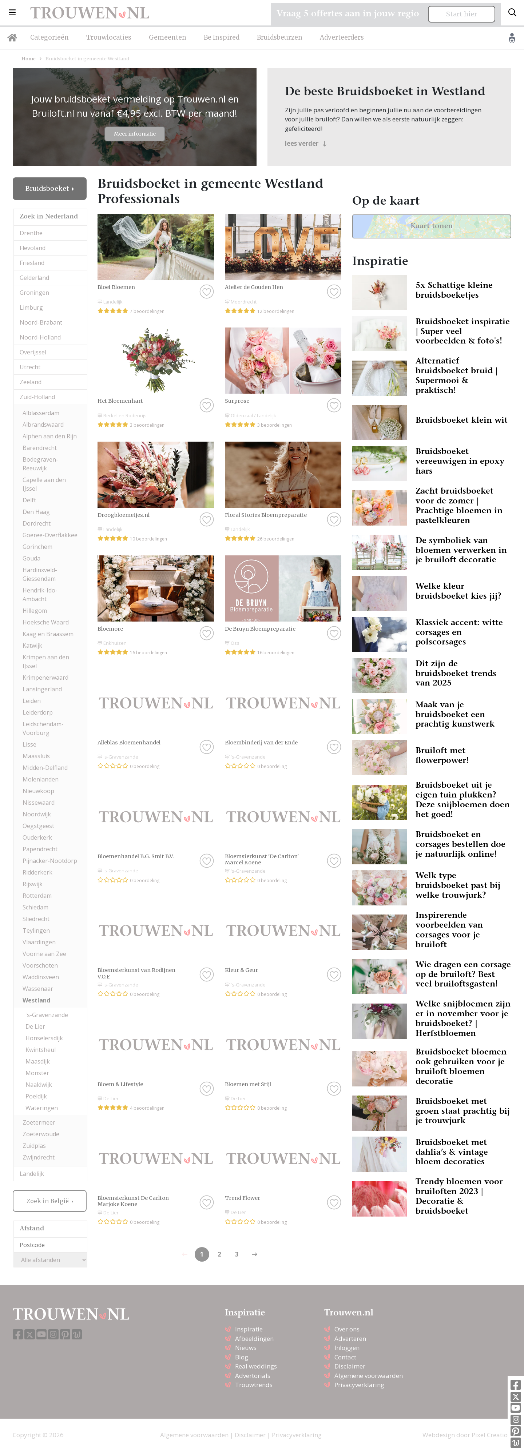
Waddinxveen (41, 977)
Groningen (34, 293)
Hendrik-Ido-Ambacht (40, 594)
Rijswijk (33, 884)
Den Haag (36, 512)
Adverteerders (342, 37)
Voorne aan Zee (44, 954)
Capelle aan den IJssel (44, 484)
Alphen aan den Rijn (50, 436)
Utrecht (30, 367)
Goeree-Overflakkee (50, 535)
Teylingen (36, 930)
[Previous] (254, 1254)
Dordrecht (37, 523)
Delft (29, 500)
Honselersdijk (44, 1038)
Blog (241, 1357)
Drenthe (31, 233)
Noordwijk (37, 814)
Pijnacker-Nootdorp (50, 861)
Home (28, 58)
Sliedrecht (36, 919)
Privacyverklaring (359, 1384)
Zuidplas (34, 1146)
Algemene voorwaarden (368, 1375)
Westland (36, 1000)
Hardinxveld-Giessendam (40, 574)
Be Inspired (221, 37)
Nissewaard (39, 803)
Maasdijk (37, 1061)
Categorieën (49, 37)
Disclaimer (349, 1366)
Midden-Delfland (45, 768)
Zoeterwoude (41, 1134)
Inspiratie (249, 1329)
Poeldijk (36, 1096)
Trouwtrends (254, 1384)
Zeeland (30, 382)
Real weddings (256, 1366)
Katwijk (32, 646)
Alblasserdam (41, 413)
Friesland (32, 263)
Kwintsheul (40, 1050)
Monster (37, 1073)
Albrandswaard (43, 425)
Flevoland (32, 248)
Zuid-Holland (37, 397)
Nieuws (246, 1347)
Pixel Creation (491, 1435)
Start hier (461, 14)
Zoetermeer (39, 1122)
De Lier (35, 1026)
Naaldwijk (38, 1085)
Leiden (32, 701)
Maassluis (36, 756)
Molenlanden (41, 779)
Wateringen (41, 1108)
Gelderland (34, 278)
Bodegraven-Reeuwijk (40, 463)
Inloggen (347, 1347)
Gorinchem (37, 547)
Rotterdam (37, 896)
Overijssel (33, 352)
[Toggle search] (512, 13)
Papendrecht (40, 849)
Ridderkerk (37, 872)
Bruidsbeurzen (279, 37)
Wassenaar (38, 989)
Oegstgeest (38, 826)
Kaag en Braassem (48, 634)
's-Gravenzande (46, 1015)
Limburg (31, 307)
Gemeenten (167, 37)
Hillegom (35, 611)
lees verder (306, 143)
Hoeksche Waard (46, 622)
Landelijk (32, 1174)
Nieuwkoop (38, 791)
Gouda (31, 558)
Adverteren (350, 1338)
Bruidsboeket (48, 189)
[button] (12, 13)
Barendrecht (40, 448)
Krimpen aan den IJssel (46, 661)
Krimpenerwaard (45, 678)
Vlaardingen (39, 942)
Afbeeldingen (254, 1338)
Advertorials (252, 1375)
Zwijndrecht (39, 1157)
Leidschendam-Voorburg (43, 728)
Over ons (347, 1329)
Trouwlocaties (108, 37)
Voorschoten (40, 965)
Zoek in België (48, 1201)
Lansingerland (42, 689)
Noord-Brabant (41, 322)
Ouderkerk (37, 837)
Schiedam (35, 907)
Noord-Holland (40, 337)
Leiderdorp (38, 712)
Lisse (29, 744)
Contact (345, 1357)
